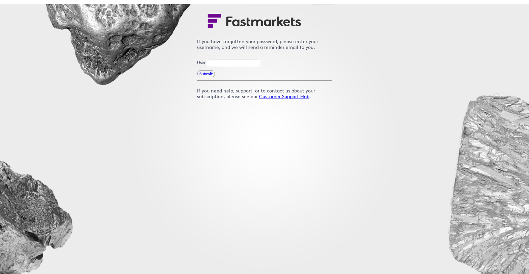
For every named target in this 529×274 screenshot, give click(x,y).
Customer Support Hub (284, 96)
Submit (206, 73)
